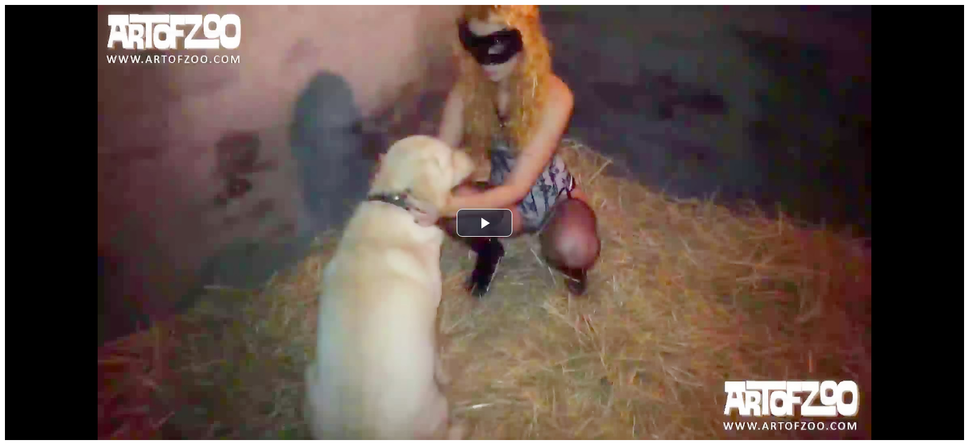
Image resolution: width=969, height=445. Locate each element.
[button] (484, 223)
